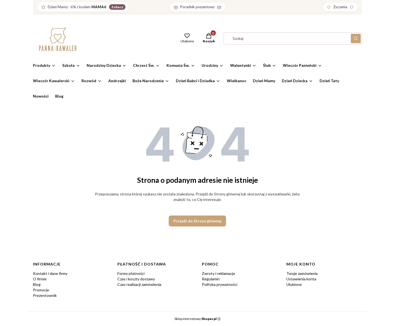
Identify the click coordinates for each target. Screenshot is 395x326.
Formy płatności (131, 273)
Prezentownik (45, 295)
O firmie (40, 279)
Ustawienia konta (301, 279)
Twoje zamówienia (302, 273)
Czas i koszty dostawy (136, 279)
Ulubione (294, 284)
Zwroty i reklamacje (218, 273)
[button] (209, 38)
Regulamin (211, 279)
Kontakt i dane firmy (50, 273)
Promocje (41, 290)
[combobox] (285, 38)
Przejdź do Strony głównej (197, 221)
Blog (37, 284)
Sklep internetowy (195, 319)
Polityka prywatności (219, 284)
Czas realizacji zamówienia (139, 284)
